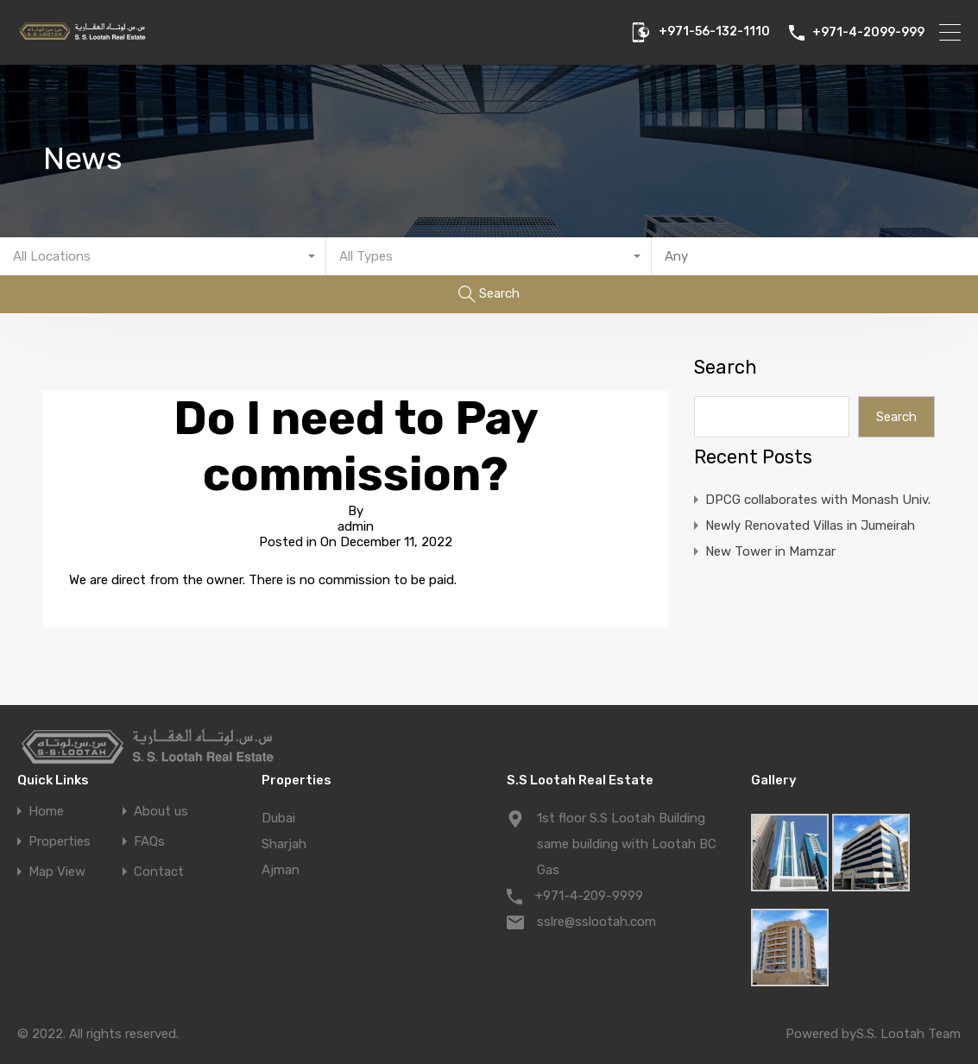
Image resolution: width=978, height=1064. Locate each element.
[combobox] (163, 256)
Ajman (281, 870)
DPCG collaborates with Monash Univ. (818, 499)
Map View (56, 872)
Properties (59, 841)
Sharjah (284, 844)
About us (161, 811)
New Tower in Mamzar (770, 551)
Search (725, 367)
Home (46, 811)
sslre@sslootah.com (596, 921)
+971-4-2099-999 (868, 33)
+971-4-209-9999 (589, 895)
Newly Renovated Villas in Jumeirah (810, 525)
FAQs (149, 841)
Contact (159, 872)
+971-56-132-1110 (714, 32)
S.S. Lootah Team (908, 1034)
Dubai (278, 818)
